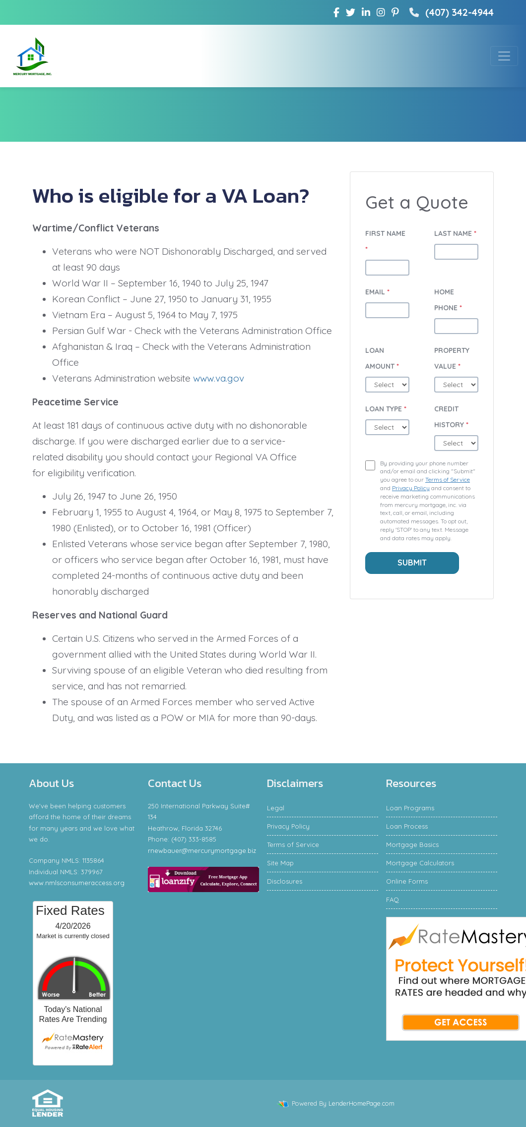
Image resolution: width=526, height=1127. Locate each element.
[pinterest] (395, 12)
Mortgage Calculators (420, 863)
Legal (275, 808)
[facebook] (336, 12)
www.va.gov (218, 378)
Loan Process (407, 826)
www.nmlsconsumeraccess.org (77, 883)
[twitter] (350, 12)
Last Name (455, 233)
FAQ (392, 899)
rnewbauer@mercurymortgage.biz (202, 850)
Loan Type (385, 408)
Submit (412, 562)
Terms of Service (447, 479)
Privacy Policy (411, 488)
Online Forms (407, 881)
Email (377, 291)
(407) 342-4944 (450, 12)
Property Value (451, 358)
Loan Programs (410, 808)
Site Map (280, 863)
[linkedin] (366, 12)
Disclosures (284, 881)
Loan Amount (382, 358)
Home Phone (448, 299)
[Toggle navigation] (504, 56)
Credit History (451, 416)
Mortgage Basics (412, 844)
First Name (385, 241)
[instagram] (381, 12)
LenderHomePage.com (361, 1103)
